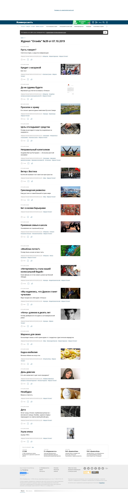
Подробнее (102, 482)
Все (33, 447)
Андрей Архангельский (55, 280)
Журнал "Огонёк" (64, 56)
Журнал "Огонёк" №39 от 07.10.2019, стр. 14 (32, 135)
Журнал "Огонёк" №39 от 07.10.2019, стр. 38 (32, 321)
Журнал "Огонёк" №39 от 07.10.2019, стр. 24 (32, 212)
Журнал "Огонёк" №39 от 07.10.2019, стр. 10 (32, 114)
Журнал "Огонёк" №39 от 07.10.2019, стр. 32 (32, 280)
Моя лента (29, 491)
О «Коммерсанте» (44, 468)
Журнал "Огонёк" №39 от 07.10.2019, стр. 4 (32, 56)
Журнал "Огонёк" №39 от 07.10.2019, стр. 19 (32, 178)
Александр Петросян (52, 341)
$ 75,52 (22, 26)
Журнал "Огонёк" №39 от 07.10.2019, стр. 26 (32, 231)
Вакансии (56, 469)
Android (56, 471)
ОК (105, 32)
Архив (41, 469)
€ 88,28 (27, 26)
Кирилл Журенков (54, 56)
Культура (46, 114)
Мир (45, 178)
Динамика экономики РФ (38, 160)
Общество (45, 56)
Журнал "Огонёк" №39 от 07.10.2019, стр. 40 (32, 341)
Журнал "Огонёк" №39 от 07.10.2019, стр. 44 (32, 378)
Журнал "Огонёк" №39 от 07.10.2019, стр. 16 (32, 158)
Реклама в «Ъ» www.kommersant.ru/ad (64, 10)
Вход (100, 22)
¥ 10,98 (32, 26)
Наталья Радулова (42, 380)
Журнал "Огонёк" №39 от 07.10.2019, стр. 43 (32, 359)
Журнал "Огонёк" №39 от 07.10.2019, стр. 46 (32, 438)
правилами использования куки (56, 32)
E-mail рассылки (72, 471)
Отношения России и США (66, 26)
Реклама (56, 468)
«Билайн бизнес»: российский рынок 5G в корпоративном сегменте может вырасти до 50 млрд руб (95, 455)
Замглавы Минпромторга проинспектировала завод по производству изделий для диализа (52, 455)
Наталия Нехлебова (37, 233)
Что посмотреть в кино (51, 26)
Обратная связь (72, 468)
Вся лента (99, 491)
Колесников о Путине (99, 26)
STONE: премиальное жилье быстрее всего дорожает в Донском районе (31, 455)
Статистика (48, 160)
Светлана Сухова (47, 74)
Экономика (46, 135)
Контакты (42, 471)
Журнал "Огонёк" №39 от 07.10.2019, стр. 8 (32, 94)
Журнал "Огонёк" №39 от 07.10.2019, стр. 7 (32, 74)
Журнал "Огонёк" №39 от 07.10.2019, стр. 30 (32, 255)
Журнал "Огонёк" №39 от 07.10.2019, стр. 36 (32, 301)
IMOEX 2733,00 (39, 26)
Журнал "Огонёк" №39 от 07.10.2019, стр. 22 (32, 197)
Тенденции (88, 26)
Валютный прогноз (79, 26)
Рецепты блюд (47, 359)
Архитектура (52, 114)
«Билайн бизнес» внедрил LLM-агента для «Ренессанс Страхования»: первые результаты (73, 455)
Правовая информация (74, 469)
